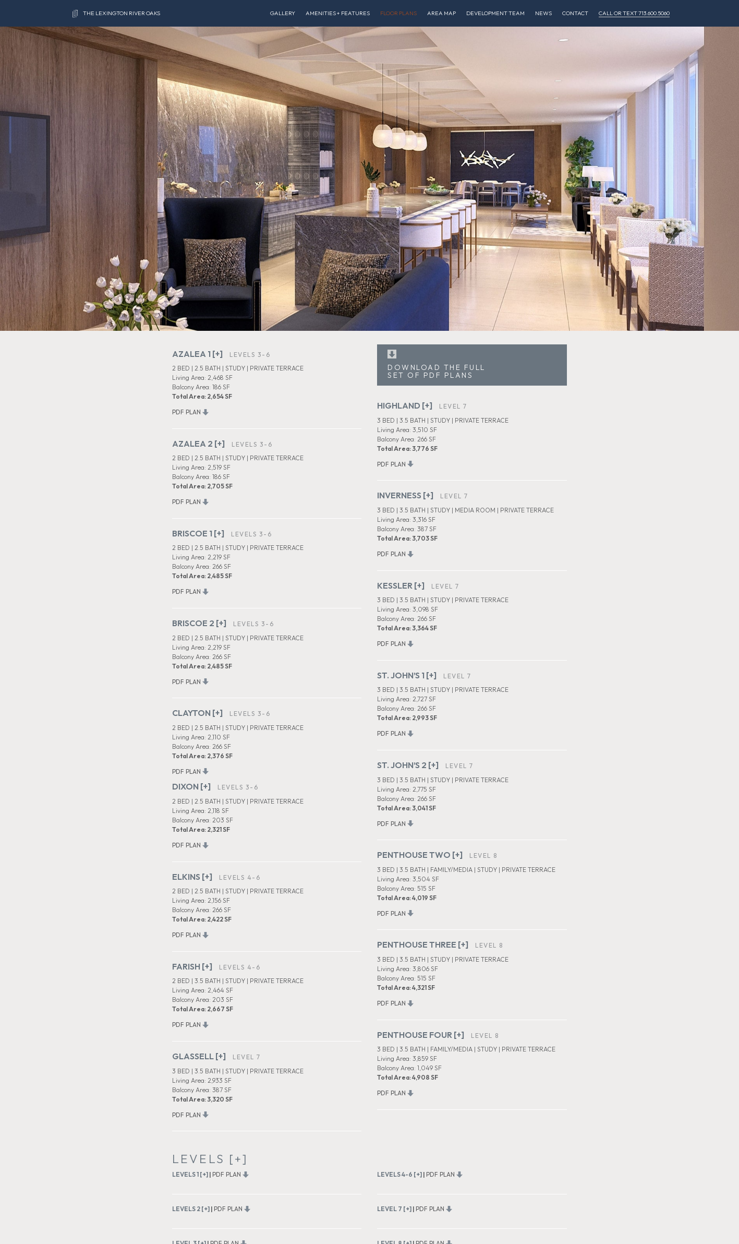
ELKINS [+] (192, 876)
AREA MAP (441, 13)
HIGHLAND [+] (404, 405)
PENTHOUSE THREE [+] (422, 944)
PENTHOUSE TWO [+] (420, 855)
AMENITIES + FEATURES (338, 13)
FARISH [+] (192, 966)
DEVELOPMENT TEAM (495, 13)
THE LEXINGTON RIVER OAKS (116, 13)
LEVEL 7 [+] (394, 1209)
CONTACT (575, 13)
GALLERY (282, 13)
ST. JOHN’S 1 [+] (407, 675)
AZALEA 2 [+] (198, 443)
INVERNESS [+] (405, 495)
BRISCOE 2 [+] (199, 623)
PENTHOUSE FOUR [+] (420, 1035)
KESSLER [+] (401, 585)
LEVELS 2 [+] (191, 1209)
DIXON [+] (191, 786)
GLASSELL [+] (199, 1056)
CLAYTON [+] (197, 713)
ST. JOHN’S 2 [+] (408, 765)
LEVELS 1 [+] (190, 1174)
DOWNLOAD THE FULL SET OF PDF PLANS (436, 371)
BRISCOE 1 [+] (198, 533)
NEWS (543, 13)
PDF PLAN (186, 412)
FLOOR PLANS (398, 13)
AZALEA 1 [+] (197, 354)
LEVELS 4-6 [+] (399, 1174)
